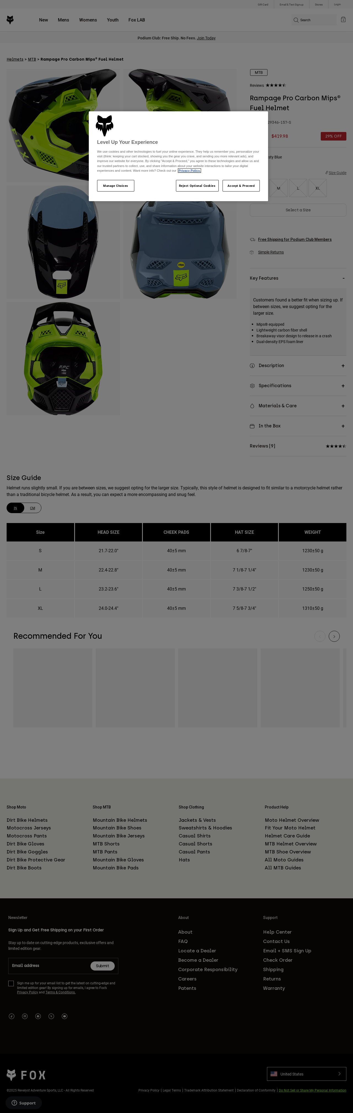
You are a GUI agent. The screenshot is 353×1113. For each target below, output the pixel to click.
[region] (178, 156)
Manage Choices (115, 186)
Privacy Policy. (189, 170)
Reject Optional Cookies (197, 186)
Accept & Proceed (241, 186)
